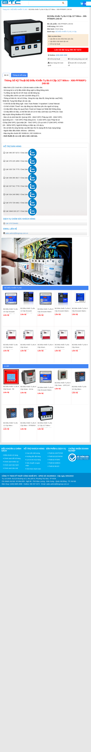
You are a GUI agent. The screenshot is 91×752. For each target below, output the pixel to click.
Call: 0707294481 (11, 223)
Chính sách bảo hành (11, 465)
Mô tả (6, 75)
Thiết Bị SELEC (53, 466)
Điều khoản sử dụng (10, 455)
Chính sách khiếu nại (10, 462)
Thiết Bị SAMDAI (54, 463)
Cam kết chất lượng (33, 453)
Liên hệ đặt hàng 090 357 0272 (67, 50)
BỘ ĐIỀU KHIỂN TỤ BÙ (19, 9)
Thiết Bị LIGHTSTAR (55, 453)
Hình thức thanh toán (33, 469)
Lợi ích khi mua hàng (33, 460)
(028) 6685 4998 (61, 55)
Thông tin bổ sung (19, 75)
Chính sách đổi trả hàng (11, 458)
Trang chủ (6, 9)
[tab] (6, 75)
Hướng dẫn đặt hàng (33, 456)
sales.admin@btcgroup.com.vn (16, 233)
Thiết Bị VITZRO (54, 460)
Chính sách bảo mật (10, 468)
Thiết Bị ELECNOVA (55, 456)
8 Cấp (74, 31)
